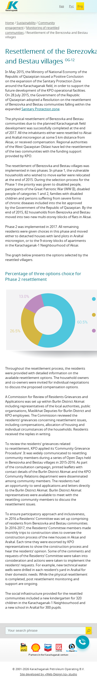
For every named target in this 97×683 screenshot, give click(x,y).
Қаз (61, 6)
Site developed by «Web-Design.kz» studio (48, 674)
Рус (71, 6)
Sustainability (26, 23)
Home (9, 23)
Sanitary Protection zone (40, 109)
